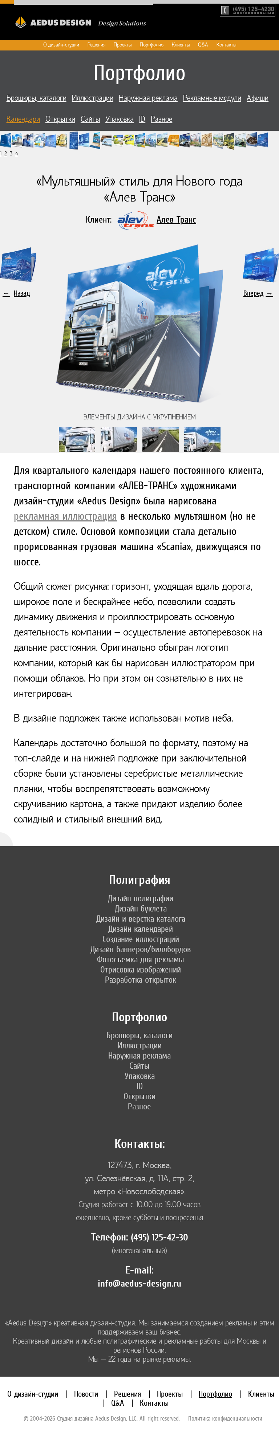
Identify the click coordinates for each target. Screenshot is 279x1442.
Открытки (60, 119)
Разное (161, 119)
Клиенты (181, 45)
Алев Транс (176, 219)
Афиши (257, 98)
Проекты (123, 45)
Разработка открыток (140, 980)
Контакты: (139, 1144)
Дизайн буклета (141, 908)
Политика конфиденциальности (225, 1418)
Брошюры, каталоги (36, 98)
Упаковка (119, 119)
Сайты (90, 119)
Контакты (226, 45)
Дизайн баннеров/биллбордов (140, 949)
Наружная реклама (148, 98)
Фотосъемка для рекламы (140, 959)
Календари (23, 119)
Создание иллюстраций (140, 939)
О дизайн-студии (61, 45)
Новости (86, 1393)
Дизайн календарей (140, 929)
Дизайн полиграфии (140, 898)
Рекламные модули (212, 98)
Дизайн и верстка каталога (140, 919)
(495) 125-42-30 (159, 1237)
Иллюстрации (92, 98)
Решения (96, 45)
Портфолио (151, 45)
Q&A (203, 45)
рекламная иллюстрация (65, 515)
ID (142, 119)
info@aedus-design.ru (139, 1283)
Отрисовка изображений (140, 969)
